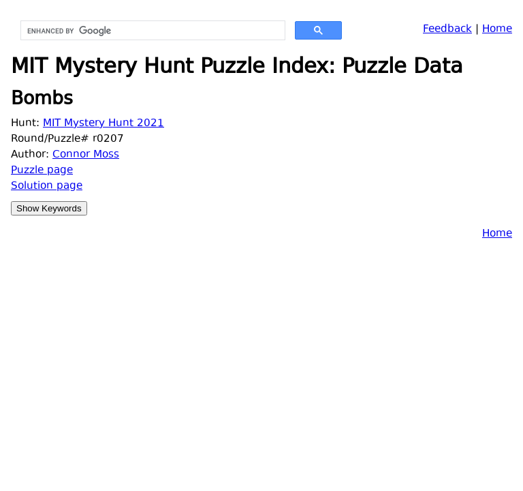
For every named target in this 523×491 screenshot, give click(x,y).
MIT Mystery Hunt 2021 (103, 124)
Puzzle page (42, 171)
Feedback (447, 30)
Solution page (46, 186)
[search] (151, 31)
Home (497, 30)
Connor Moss (85, 155)
